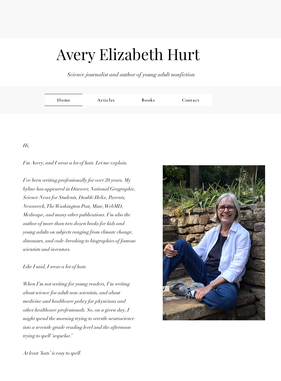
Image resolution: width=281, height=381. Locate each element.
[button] (14, 360)
